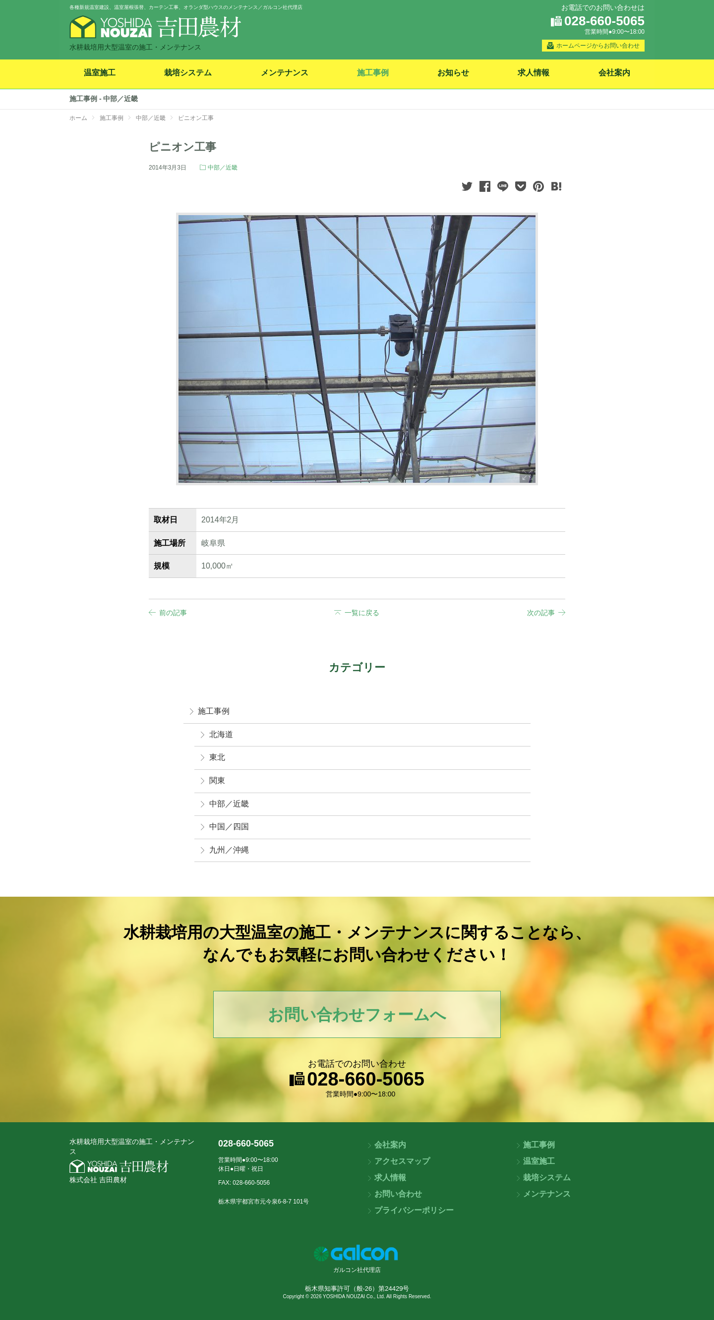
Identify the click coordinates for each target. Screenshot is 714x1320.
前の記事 (173, 613)
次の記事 (541, 613)
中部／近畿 (223, 167)
